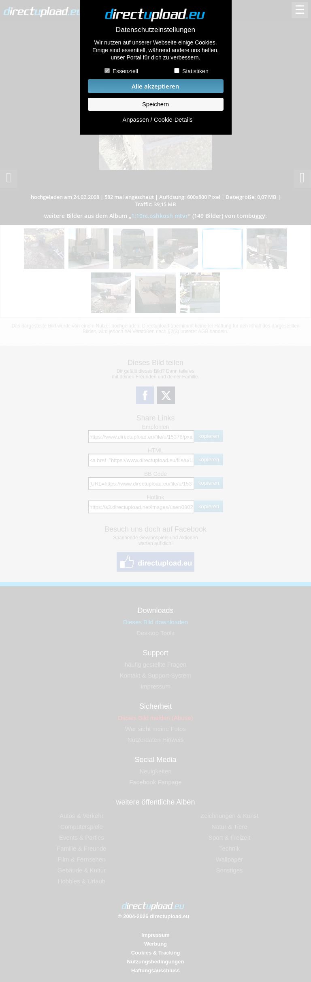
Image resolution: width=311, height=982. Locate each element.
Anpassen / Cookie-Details (157, 119)
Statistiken (195, 71)
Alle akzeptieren (155, 86)
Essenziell (125, 71)
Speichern (155, 104)
